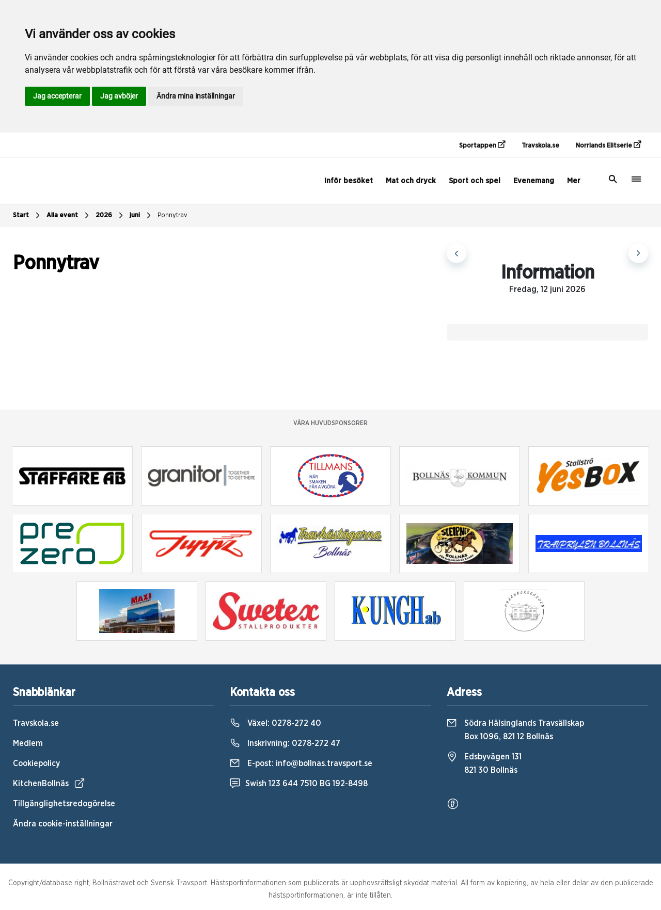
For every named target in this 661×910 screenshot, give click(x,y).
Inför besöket (348, 181)
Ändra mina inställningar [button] (195, 96)
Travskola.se (540, 145)
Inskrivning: (285, 743)
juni (141, 215)
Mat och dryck (411, 181)
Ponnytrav (172, 215)
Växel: (275, 723)
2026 (110, 215)
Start (27, 215)
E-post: (301, 763)
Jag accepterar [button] (57, 96)
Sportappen (482, 145)
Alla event (68, 215)
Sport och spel (474, 181)
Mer (573, 181)
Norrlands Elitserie (608, 145)
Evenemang (533, 181)
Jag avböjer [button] (119, 96)
